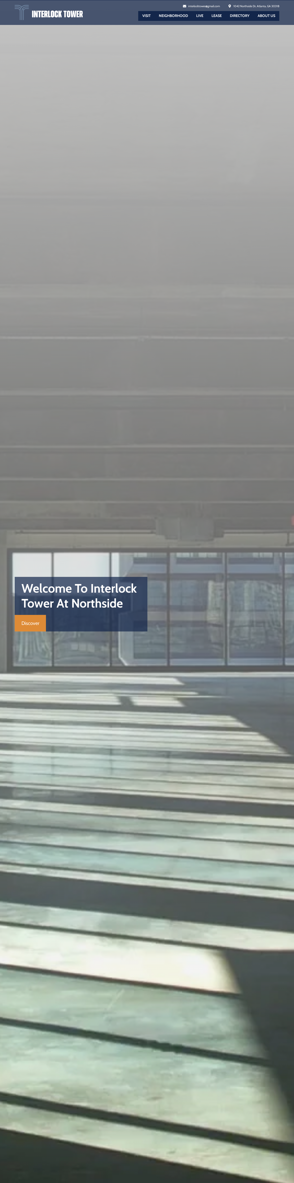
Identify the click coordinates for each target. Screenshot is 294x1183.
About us (266, 15)
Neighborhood (173, 15)
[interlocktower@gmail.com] (184, 6)
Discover (30, 623)
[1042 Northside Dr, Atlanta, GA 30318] (229, 6)
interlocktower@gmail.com (204, 6)
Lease (217, 15)
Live (199, 15)
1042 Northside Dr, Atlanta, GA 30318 (256, 6)
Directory (239, 15)
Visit (146, 15)
